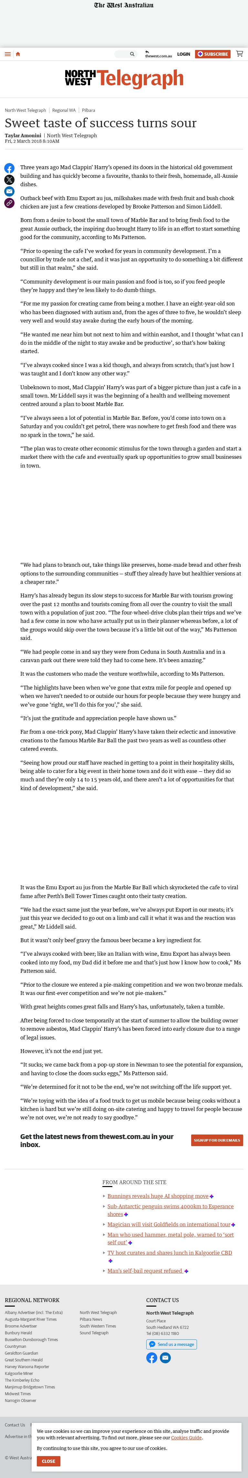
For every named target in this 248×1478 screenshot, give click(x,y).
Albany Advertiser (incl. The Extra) (34, 1312)
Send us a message (171, 1344)
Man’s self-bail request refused (145, 1271)
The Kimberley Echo (22, 1380)
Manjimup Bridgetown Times (30, 1387)
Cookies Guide (186, 1437)
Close (48, 1461)
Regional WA (64, 110)
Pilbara (88, 110)
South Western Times (98, 1326)
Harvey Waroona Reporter (27, 1366)
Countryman (15, 1346)
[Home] (18, 54)
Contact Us (15, 1424)
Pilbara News (91, 1319)
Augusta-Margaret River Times (31, 1319)
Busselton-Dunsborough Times (31, 1339)
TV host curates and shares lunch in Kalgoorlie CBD (170, 1253)
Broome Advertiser (21, 1326)
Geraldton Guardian (21, 1353)
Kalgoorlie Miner (19, 1373)
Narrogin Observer (20, 1400)
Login (183, 54)
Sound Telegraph (94, 1332)
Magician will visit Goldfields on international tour (169, 1224)
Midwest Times (18, 1393)
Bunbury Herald (18, 1332)
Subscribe (213, 54)
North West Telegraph (25, 110)
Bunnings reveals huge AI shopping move (158, 1196)
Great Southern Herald (24, 1359)
